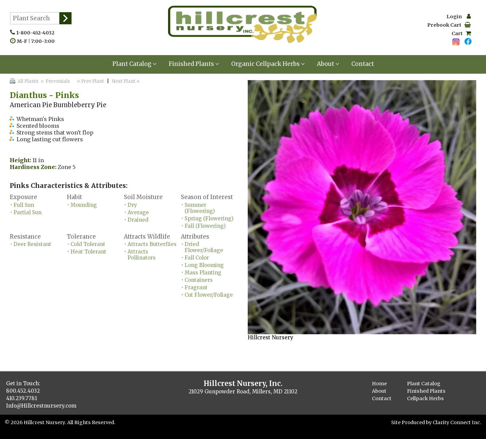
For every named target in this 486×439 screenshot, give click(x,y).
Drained (138, 220)
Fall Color (197, 257)
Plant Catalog (134, 64)
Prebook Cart (449, 25)
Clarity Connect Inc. (457, 422)
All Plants (28, 81)
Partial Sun (28, 212)
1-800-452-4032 (36, 33)
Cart (461, 33)
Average (138, 212)
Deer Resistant (32, 244)
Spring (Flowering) (209, 218)
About (328, 64)
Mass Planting (203, 272)
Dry (132, 205)
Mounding (84, 205)
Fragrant (196, 287)
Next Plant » (126, 81)
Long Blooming (204, 265)
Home (379, 384)
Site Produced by (412, 422)
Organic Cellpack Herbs (268, 64)
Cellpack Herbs (425, 398)
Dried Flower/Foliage (204, 247)
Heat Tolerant (88, 251)
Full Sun (24, 205)
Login (459, 17)
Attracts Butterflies (152, 244)
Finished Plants (194, 64)
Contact (362, 64)
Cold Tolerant (88, 244)
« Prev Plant (90, 81)
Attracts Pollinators (142, 254)
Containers (199, 280)
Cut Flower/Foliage (209, 295)
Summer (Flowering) (200, 208)
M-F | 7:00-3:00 (37, 41)
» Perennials (54, 81)
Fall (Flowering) (205, 226)
